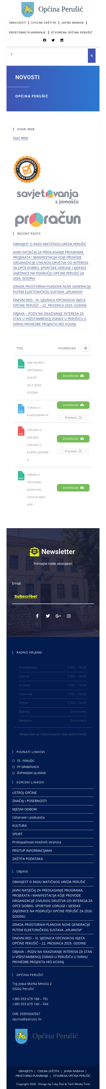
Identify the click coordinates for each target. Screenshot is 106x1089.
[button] (44, 38)
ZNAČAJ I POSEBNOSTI (29, 801)
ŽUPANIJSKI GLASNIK (31, 773)
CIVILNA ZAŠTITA (43, 19)
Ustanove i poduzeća (28, 817)
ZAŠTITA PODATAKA (27, 858)
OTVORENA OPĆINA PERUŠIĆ (72, 29)
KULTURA (19, 825)
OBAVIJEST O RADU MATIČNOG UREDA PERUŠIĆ (49, 244)
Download (73, 376)
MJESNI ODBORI (24, 809)
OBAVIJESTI (17, 19)
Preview (73, 417)
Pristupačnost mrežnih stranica (36, 842)
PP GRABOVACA (28, 767)
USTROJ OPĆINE (24, 792)
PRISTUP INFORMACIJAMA (32, 850)
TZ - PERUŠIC (25, 761)
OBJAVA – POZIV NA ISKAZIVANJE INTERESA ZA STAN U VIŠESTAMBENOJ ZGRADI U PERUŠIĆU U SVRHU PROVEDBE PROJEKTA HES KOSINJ (49, 318)
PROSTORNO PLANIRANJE (27, 29)
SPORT (17, 834)
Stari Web (20, 138)
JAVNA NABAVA (72, 19)
